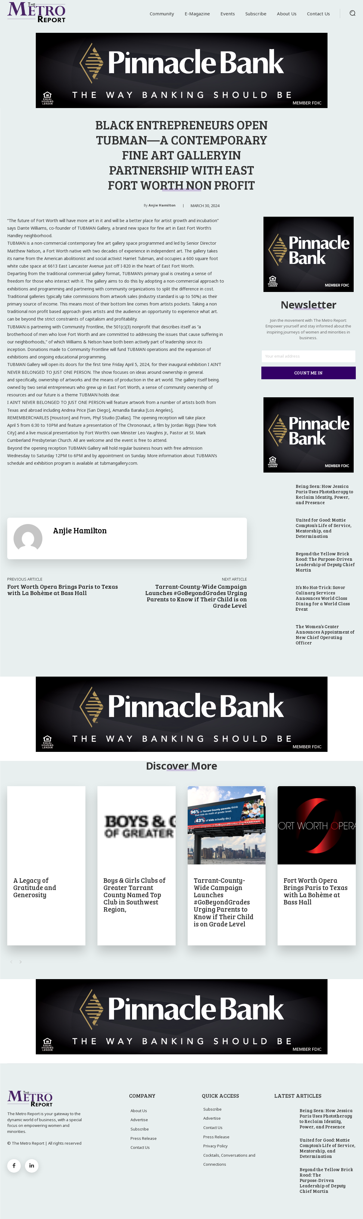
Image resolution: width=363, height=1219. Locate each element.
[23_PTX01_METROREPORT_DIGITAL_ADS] (181, 70)
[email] (308, 356)
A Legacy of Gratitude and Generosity (34, 887)
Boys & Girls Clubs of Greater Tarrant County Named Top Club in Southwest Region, (134, 895)
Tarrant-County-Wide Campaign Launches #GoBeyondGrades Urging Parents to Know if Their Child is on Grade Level (196, 596)
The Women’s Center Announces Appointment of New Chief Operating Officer (325, 634)
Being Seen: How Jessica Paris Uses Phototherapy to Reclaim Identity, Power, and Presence (324, 494)
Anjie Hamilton (162, 205)
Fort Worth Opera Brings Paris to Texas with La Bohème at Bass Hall (62, 589)
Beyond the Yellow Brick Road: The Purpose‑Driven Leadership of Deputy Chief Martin (325, 562)
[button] (352, 13)
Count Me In (308, 373)
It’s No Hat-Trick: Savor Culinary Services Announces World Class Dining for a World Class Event (323, 598)
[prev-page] (11, 962)
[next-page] (20, 962)
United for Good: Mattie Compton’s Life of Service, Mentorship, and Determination (324, 528)
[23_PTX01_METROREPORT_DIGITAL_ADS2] (308, 290)
